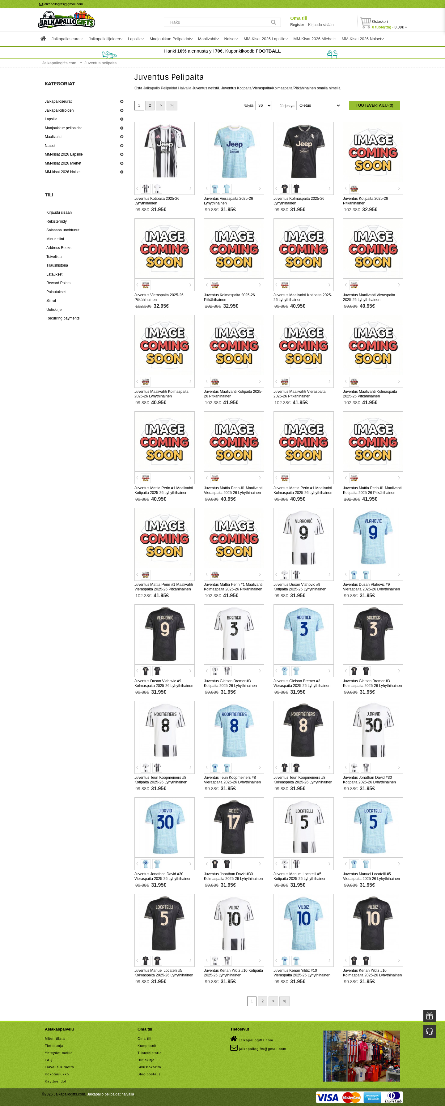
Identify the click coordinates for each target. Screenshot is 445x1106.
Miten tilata (55, 1038)
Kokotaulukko (57, 1074)
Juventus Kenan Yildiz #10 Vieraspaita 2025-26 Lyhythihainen (301, 972)
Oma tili (298, 18)
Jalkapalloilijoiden (59, 110)
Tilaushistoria (57, 265)
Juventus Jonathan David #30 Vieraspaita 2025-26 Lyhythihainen (162, 876)
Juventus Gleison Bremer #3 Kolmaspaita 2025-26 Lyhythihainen (372, 683)
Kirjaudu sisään (320, 25)
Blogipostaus (149, 1074)
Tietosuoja (54, 1046)
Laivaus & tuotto (59, 1067)
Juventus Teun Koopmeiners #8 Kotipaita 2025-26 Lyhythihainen (160, 779)
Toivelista (53, 257)
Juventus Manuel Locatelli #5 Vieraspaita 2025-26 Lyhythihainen (371, 876)
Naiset (50, 146)
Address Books (58, 248)
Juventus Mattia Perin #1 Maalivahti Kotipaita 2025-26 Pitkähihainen (372, 490)
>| (171, 105)
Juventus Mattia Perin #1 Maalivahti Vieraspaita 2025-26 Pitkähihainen (163, 586)
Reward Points (58, 283)
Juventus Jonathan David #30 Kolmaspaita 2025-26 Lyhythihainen (233, 876)
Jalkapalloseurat (58, 101)
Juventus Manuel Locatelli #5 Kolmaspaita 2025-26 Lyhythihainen (163, 972)
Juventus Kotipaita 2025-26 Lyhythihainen (156, 200)
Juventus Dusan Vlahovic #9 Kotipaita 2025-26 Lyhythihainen (299, 586)
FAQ (49, 1060)
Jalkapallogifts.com (251, 1039)
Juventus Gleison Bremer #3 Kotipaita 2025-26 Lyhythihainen (230, 683)
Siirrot (51, 300)
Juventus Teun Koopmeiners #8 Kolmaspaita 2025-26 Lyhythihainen (302, 779)
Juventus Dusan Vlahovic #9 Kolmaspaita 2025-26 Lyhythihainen (163, 683)
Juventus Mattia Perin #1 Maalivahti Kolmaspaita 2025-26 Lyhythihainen (302, 490)
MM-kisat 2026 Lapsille (64, 154)
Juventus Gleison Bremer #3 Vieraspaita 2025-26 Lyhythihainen (301, 683)
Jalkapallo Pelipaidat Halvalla (167, 88)
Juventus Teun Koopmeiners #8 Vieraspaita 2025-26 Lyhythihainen (232, 779)
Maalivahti (53, 137)
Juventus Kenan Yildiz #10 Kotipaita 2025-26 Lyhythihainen (233, 972)
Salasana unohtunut (62, 230)
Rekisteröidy (56, 221)
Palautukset (56, 292)
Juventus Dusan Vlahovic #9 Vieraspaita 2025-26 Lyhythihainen (371, 586)
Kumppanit (147, 1046)
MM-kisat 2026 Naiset (63, 172)
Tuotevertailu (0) (374, 105)
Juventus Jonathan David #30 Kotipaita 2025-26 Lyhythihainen (369, 779)
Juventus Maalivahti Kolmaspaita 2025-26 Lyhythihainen (161, 393)
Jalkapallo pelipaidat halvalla (110, 1094)
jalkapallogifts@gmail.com (61, 4)
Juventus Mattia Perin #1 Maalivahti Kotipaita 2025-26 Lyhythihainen (163, 490)
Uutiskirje (53, 309)
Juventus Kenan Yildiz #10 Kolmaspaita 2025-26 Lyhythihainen (372, 972)
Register (297, 25)
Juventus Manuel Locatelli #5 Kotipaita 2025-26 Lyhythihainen (299, 876)
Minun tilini (55, 239)
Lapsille (51, 119)
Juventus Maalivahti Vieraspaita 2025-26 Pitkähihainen (299, 393)
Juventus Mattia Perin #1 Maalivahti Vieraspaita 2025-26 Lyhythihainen (233, 490)
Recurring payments (62, 318)
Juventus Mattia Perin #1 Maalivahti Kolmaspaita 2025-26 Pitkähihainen (233, 586)
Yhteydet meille (59, 1053)
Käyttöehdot (55, 1081)
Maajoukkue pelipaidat (63, 128)
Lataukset (54, 274)
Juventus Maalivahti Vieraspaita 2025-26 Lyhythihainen (369, 297)
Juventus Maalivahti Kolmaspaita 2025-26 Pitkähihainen (370, 393)
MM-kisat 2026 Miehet (63, 163)
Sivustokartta (149, 1067)
